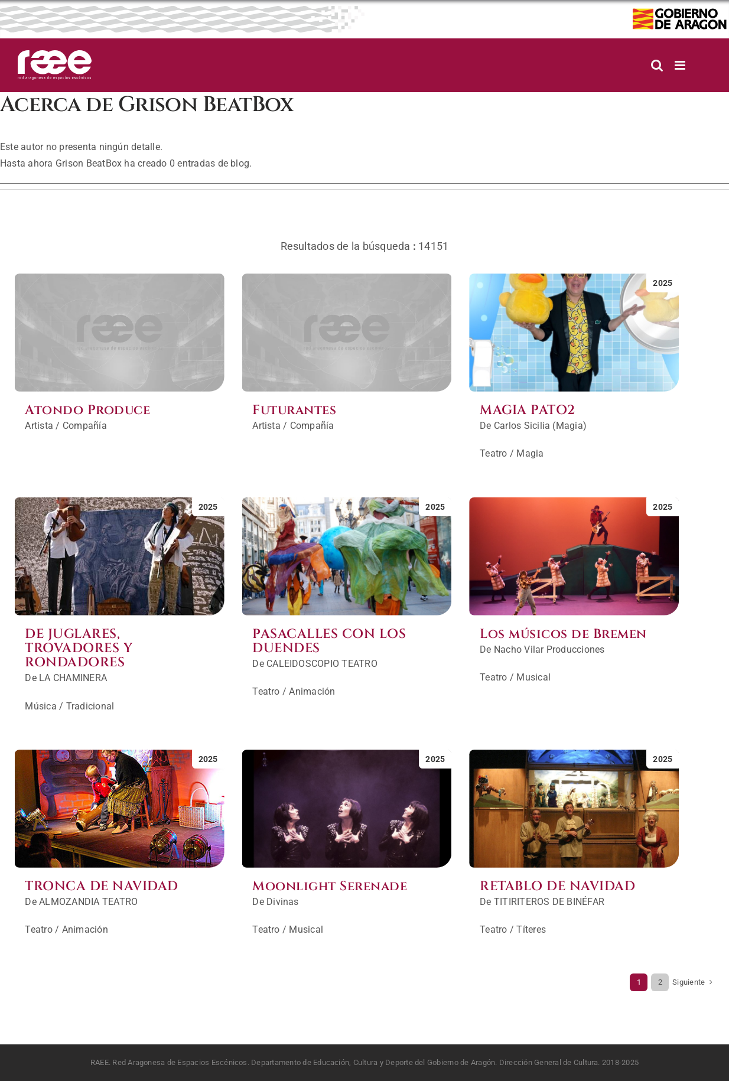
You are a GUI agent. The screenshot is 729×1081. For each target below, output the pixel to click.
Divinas (282, 901)
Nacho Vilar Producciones (549, 649)
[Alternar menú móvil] (681, 65)
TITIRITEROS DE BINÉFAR (549, 901)
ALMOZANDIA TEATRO (88, 901)
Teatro (493, 453)
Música (40, 706)
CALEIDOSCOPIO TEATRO (321, 663)
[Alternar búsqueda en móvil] (657, 65)
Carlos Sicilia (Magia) (540, 425)
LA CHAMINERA (73, 677)
